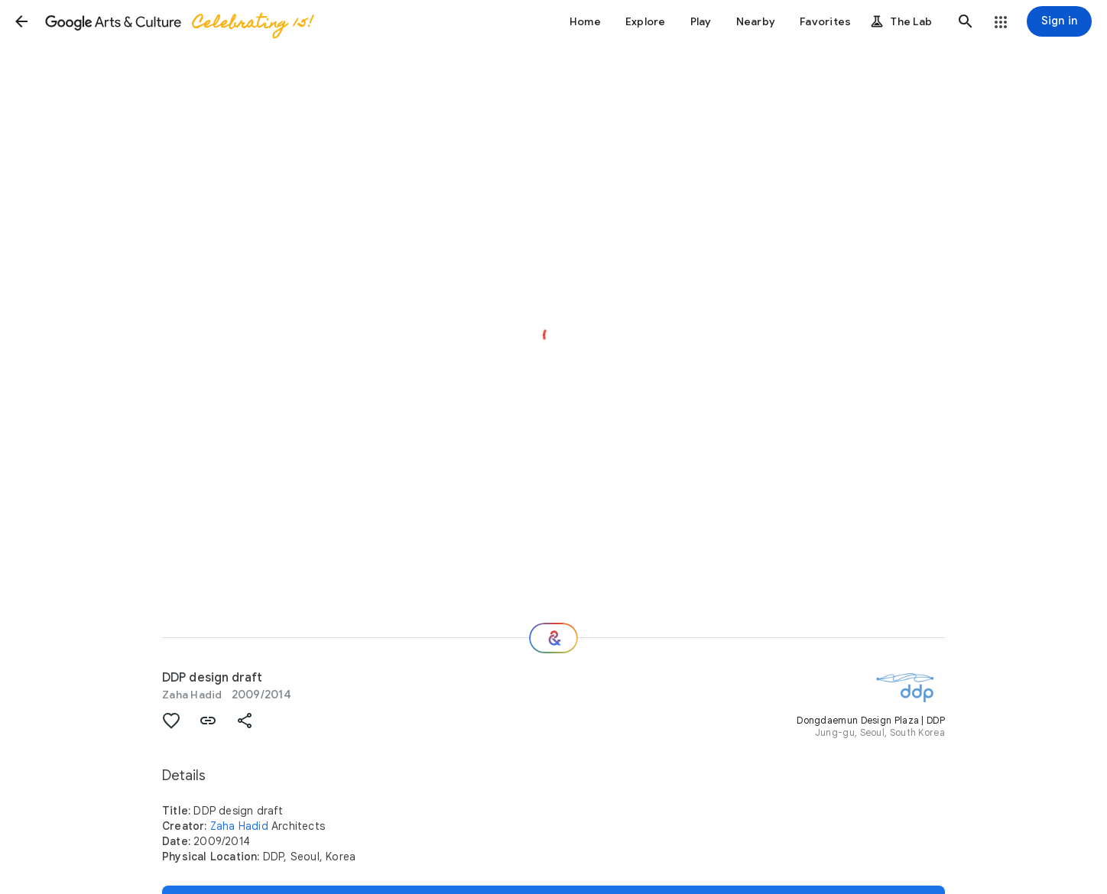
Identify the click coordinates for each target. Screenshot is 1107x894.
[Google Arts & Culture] (178, 21)
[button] (21, 21)
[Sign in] (1059, 21)
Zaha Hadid (192, 694)
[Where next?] (553, 638)
